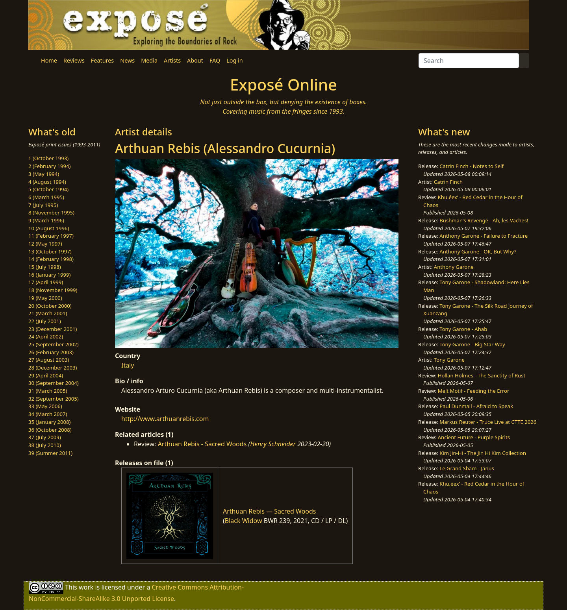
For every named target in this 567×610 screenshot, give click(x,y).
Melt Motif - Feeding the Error (474, 390)
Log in (234, 60)
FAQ (214, 60)
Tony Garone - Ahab (463, 329)
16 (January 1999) (49, 274)
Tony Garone (449, 359)
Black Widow (243, 520)
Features (102, 60)
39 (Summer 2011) (50, 453)
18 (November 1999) (53, 290)
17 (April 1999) (45, 282)
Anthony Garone (454, 266)
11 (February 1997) (51, 235)
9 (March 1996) (46, 220)
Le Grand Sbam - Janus (466, 468)
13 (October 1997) (50, 251)
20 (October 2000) (50, 305)
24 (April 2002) (45, 336)
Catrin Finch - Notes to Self (471, 166)
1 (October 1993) (48, 158)
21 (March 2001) (47, 313)
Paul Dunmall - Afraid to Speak (476, 406)
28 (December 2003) (52, 367)
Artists (172, 60)
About (195, 60)
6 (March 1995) (46, 197)
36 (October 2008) (50, 429)
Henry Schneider (273, 444)
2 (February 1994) (49, 166)
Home (49, 60)
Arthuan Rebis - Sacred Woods (202, 444)
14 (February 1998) (51, 258)
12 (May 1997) (45, 243)
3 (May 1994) (43, 173)
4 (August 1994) (47, 181)
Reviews (74, 60)
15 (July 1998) (44, 266)
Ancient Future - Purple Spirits (474, 437)
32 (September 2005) (53, 398)
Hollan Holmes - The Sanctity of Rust (481, 375)
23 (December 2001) (52, 329)
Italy (127, 365)
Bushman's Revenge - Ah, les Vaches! (483, 220)
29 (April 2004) (45, 375)
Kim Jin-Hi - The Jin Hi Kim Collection (482, 453)
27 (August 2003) (48, 359)
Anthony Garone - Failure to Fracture (483, 235)
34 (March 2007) (47, 414)
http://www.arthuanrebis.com (165, 418)
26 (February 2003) (51, 352)
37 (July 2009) (44, 437)
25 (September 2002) (53, 344)
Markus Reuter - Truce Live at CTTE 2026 (487, 421)
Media (149, 60)
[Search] (469, 60)
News (127, 60)
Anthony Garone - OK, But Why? (477, 251)
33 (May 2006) (45, 406)
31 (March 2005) (47, 390)
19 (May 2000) (45, 297)
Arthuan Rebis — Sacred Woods (269, 511)
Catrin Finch (448, 181)
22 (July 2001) (44, 321)
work (86, 587)
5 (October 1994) (48, 189)
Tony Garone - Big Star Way (472, 344)
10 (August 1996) (48, 228)
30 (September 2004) (53, 382)
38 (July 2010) (44, 445)
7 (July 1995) (43, 205)
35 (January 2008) (49, 421)
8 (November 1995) (51, 212)
